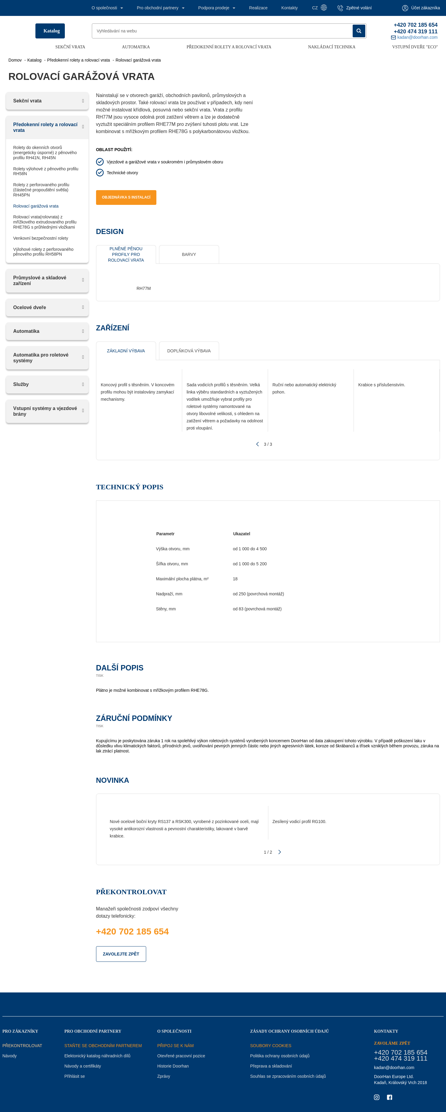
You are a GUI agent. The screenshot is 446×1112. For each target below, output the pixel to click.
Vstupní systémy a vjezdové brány (45, 411)
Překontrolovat (22, 1045)
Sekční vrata (70, 47)
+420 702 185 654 (416, 25)
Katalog (52, 30)
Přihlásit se (74, 1076)
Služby (21, 384)
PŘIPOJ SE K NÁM (175, 1045)
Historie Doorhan (173, 1066)
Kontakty (290, 7)
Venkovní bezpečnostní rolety (40, 238)
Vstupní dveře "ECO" (415, 47)
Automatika (136, 47)
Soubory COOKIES (270, 1045)
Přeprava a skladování (271, 1066)
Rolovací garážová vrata (36, 206)
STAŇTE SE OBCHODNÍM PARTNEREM (103, 1045)
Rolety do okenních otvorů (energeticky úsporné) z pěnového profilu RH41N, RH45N (45, 152)
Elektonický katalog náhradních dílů (97, 1055)
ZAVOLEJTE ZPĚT (121, 954)
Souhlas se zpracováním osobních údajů (288, 1076)
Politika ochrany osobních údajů (280, 1055)
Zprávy (163, 1076)
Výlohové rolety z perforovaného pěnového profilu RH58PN (43, 252)
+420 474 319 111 (416, 32)
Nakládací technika (331, 47)
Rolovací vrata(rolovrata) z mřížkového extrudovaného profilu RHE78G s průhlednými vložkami (45, 221)
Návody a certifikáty (82, 1066)
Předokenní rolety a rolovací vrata (229, 47)
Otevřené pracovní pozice (181, 1055)
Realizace (258, 7)
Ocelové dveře (29, 307)
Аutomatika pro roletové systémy (40, 357)
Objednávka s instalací (126, 197)
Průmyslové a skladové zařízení (39, 280)
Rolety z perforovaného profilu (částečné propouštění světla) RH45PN (41, 189)
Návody (9, 1055)
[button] (257, 444)
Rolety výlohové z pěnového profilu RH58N (45, 171)
